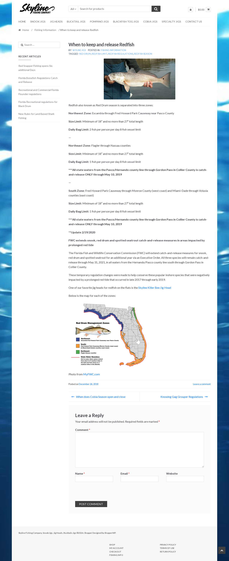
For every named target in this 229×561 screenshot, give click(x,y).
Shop (112, 544)
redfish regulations (120, 53)
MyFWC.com (91, 374)
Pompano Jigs (99, 21)
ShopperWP (110, 533)
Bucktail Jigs (76, 21)
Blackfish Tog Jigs (126, 21)
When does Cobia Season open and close (100, 396)
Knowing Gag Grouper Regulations (181, 396)
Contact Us (194, 21)
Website (172, 473)
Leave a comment (202, 384)
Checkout (115, 551)
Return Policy (168, 551)
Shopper (88, 533)
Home (22, 21)
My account (116, 548)
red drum (85, 53)
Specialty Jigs (171, 21)
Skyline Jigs (79, 50)
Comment (82, 429)
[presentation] (102, 492)
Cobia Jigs (150, 21)
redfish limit (99, 53)
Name (80, 473)
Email (125, 473)
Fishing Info (116, 555)
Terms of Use (167, 548)
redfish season (143, 53)
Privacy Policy (168, 544)
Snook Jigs (37, 21)
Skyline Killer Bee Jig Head (154, 287)
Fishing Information (45, 29)
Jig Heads (56, 21)
